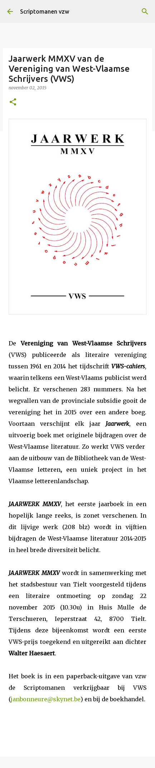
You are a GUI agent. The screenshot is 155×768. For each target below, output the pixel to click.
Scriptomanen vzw (44, 11)
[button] (13, 102)
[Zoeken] (145, 11)
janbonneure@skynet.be (46, 699)
